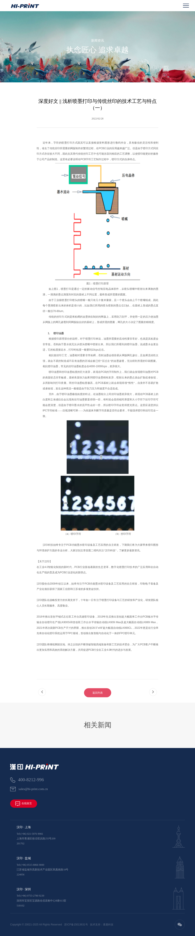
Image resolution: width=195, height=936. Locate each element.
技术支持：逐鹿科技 (101, 924)
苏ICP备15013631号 (76, 924)
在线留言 (23, 803)
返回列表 (97, 699)
